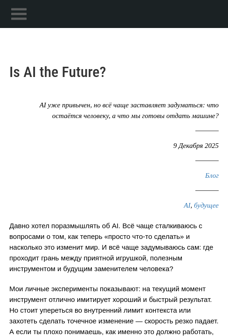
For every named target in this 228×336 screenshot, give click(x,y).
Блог (212, 175)
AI (187, 205)
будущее (206, 205)
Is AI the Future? (57, 72)
